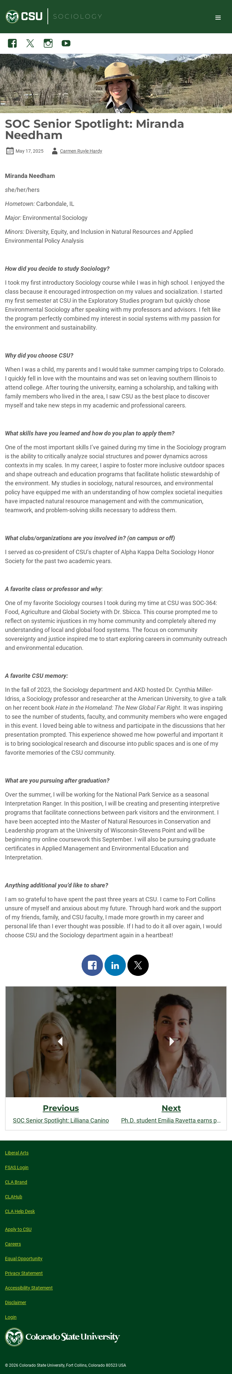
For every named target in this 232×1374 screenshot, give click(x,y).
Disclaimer (15, 1302)
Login (11, 1317)
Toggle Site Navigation (218, 17)
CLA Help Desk (20, 1211)
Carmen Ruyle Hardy (75, 151)
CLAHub (13, 1196)
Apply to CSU (18, 1229)
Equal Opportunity (23, 1258)
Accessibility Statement (29, 1288)
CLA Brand (16, 1182)
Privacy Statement (24, 1273)
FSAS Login (17, 1167)
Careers (13, 1244)
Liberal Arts (17, 1152)
